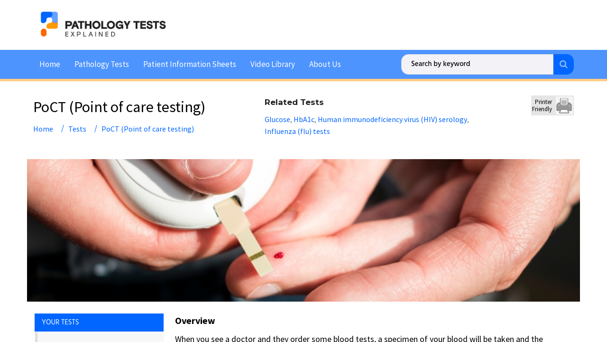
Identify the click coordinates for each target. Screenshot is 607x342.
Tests (77, 127)
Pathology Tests (101, 62)
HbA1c (304, 118)
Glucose (277, 118)
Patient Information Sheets (189, 62)
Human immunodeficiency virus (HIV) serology (392, 118)
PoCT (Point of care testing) (147, 127)
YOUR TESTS (60, 321)
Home (49, 62)
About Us (325, 62)
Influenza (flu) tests (297, 129)
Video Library (272, 62)
